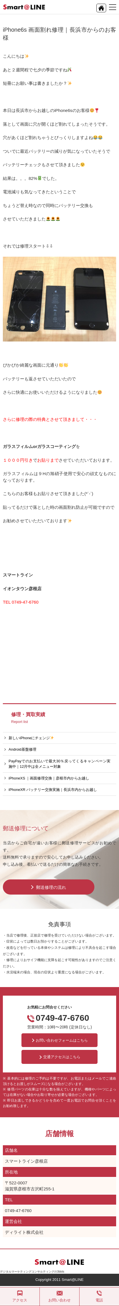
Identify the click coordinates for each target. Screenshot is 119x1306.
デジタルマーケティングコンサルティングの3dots (32, 1271)
